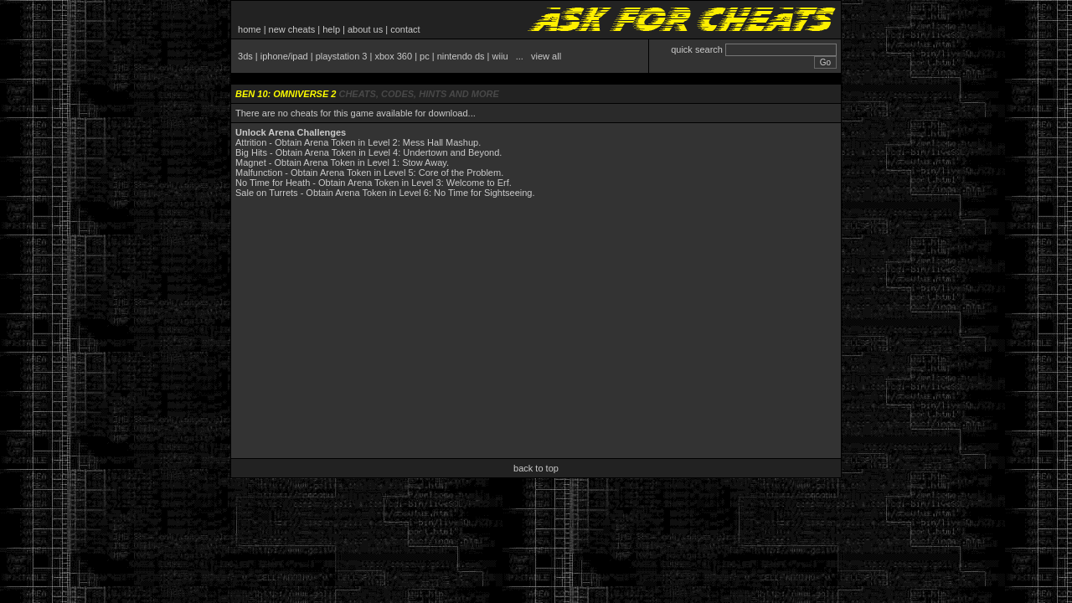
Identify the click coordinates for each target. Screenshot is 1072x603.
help (331, 29)
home (249, 29)
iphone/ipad (284, 56)
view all (546, 56)
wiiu (500, 56)
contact (405, 29)
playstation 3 (342, 56)
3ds (245, 56)
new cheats (292, 29)
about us (365, 29)
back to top (536, 468)
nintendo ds (461, 56)
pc (425, 56)
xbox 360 (393, 56)
